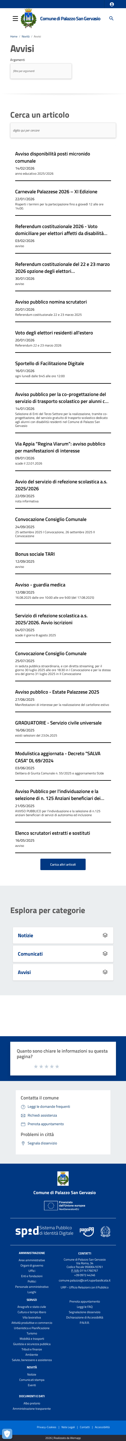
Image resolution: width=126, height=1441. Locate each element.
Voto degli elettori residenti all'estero (54, 332)
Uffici (31, 1270)
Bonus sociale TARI (35, 554)
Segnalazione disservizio (84, 1312)
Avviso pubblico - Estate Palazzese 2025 (57, 691)
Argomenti (17, 60)
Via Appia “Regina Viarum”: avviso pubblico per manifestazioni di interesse (60, 447)
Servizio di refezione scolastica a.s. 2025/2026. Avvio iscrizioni (51, 619)
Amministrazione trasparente (32, 1408)
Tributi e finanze (32, 1349)
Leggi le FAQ (85, 1306)
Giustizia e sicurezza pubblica (32, 1344)
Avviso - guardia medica (40, 584)
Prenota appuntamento (84, 1301)
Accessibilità (102, 1427)
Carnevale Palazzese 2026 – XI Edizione (56, 191)
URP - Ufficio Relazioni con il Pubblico (85, 1287)
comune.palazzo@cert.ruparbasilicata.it (84, 1280)
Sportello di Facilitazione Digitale (49, 363)
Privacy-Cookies (46, 1427)
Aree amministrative (32, 1260)
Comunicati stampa (31, 1379)
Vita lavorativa (32, 1317)
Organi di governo (31, 1265)
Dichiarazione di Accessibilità (84, 1317)
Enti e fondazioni (31, 1276)
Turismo (32, 1333)
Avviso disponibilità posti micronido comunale (52, 157)
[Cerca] (111, 18)
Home (13, 36)
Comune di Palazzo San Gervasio (70, 18)
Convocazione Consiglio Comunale (50, 519)
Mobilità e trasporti (32, 1338)
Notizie (25, 935)
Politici (32, 1281)
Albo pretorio (32, 1403)
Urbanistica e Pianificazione (32, 1328)
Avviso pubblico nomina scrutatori (51, 301)
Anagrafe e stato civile (31, 1306)
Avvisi (37, 36)
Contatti (84, 1253)
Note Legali (68, 1427)
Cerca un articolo (39, 115)
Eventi (32, 1385)
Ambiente (31, 1354)
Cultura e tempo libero (32, 1312)
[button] (112, 4)
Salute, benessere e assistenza (32, 1360)
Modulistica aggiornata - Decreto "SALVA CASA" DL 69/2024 (57, 757)
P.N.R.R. (85, 1322)
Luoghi (31, 1292)
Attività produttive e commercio (31, 1322)
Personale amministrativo (32, 1286)
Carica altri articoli (63, 864)
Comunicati (30, 954)
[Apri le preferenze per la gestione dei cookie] (7, 1434)
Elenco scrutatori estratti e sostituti (52, 833)
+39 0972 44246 (84, 1275)
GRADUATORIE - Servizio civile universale (58, 722)
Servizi (32, 1299)
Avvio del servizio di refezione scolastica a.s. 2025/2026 (61, 485)
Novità (26, 36)
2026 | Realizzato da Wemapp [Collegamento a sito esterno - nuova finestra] (63, 1438)
